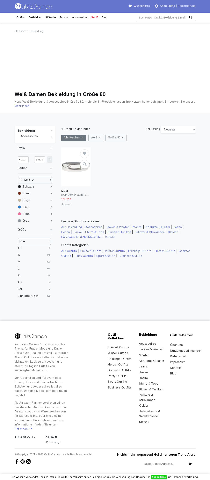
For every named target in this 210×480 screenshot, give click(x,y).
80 (23, 241)
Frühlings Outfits (139, 251)
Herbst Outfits (165, 251)
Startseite (20, 31)
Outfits (21, 18)
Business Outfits (130, 256)
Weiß (30, 180)
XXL (20, 282)
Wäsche (51, 18)
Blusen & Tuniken (119, 232)
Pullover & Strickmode (150, 232)
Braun (27, 193)
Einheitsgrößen (28, 296)
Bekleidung (35, 18)
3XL (20, 289)
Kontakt (175, 368)
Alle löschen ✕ (73, 138)
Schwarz (28, 186)
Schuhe (64, 18)
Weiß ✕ (96, 138)
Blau (26, 207)
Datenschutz (23, 429)
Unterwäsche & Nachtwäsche (81, 237)
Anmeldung (167, 6)
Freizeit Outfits (91, 251)
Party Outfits (84, 256)
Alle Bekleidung (71, 227)
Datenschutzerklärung (185, 477)
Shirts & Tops (94, 232)
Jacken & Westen (117, 227)
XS (20, 248)
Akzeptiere (159, 477)
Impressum (177, 362)
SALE (94, 18)
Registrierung (186, 6)
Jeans (178, 227)
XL (19, 275)
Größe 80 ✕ (116, 138)
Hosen (65, 232)
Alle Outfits (69, 251)
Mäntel (137, 227)
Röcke (78, 232)
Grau (26, 220)
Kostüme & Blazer (158, 227)
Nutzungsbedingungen (185, 351)
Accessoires (80, 18)
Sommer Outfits (119, 370)
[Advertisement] (105, 63)
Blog (104, 18)
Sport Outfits (105, 256)
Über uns (176, 345)
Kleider (173, 232)
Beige (26, 200)
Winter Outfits (115, 251)
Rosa (26, 214)
